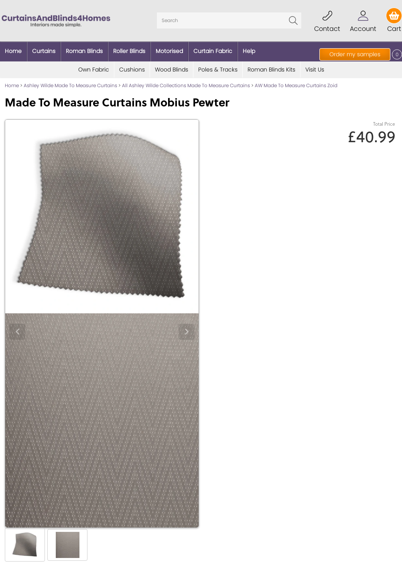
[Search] (229, 20)
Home (12, 85)
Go (293, 20)
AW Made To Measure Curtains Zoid (296, 85)
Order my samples (354, 54)
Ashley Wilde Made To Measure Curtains (70, 85)
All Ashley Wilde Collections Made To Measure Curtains (186, 85)
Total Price (384, 124)
